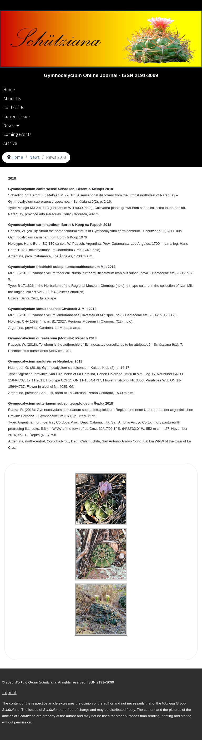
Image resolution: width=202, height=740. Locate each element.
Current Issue (16, 116)
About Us (12, 98)
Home (9, 89)
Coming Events (17, 134)
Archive (10, 143)
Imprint (9, 692)
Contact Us (13, 107)
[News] (17, 126)
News (8, 125)
